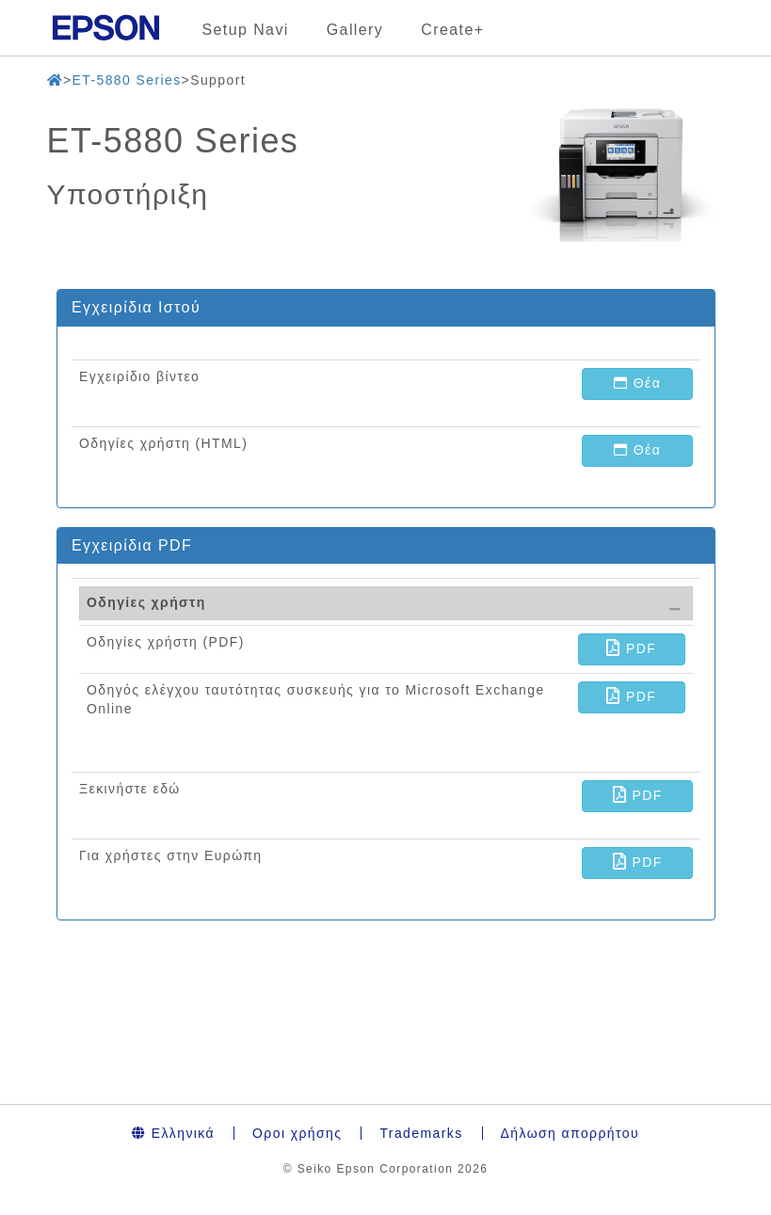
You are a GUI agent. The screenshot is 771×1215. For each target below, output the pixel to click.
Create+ (452, 30)
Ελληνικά (173, 1133)
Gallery (355, 30)
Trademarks (420, 1133)
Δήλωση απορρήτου (570, 1133)
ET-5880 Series (126, 80)
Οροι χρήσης (297, 1133)
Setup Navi (245, 30)
